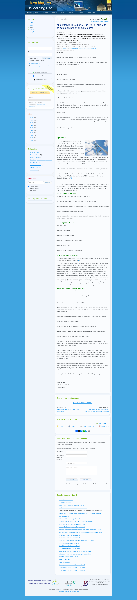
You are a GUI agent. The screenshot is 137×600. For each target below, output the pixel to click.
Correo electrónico (32, 46)
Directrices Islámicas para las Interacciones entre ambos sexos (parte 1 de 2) (80, 529)
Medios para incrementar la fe (87, 48)
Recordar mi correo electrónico (36, 60)
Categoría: (59, 48)
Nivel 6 (59, 19)
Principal (29, 12)
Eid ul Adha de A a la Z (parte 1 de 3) (69, 543)
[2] (78, 260)
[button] (29, 117)
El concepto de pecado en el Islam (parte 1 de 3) (72, 565)
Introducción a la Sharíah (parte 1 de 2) (69, 535)
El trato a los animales (65, 502)
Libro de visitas (91, 12)
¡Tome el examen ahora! (82, 403)
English (31, 23)
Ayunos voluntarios (64, 516)
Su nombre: (60, 451)
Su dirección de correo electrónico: (60, 457)
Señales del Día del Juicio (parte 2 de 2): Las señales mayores (76, 521)
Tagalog (31, 25)
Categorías (71, 12)
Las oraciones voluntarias (66, 500)
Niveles (63, 12)
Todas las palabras (33, 186)
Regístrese (54, 12)
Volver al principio (102, 423)
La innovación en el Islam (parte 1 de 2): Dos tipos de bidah (75, 551)
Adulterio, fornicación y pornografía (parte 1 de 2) (72, 524)
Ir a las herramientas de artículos (99, 21)
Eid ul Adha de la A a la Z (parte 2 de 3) (69, 546)
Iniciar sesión (46, 58)
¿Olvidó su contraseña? (34, 63)
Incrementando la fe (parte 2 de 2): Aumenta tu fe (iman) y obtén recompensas (96, 410)
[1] (71, 178)
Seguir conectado (33, 58)
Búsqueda (81, 12)
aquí (67, 486)
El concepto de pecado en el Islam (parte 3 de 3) (72, 570)
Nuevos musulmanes (41, 6)
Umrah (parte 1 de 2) (64, 559)
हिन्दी (30, 34)
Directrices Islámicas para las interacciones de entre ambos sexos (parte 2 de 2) (80, 532)
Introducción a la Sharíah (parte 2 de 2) (69, 537)
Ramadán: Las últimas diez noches (68, 556)
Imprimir (71, 426)
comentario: (60, 467)
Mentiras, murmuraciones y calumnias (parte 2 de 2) (73, 508)
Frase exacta (32, 190)
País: (58, 463)
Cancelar (85, 479)
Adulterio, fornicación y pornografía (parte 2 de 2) (72, 527)
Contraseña (31, 52)
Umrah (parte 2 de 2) (64, 562)
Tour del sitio (45, 12)
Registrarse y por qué (43, 65)
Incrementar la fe (73, 48)
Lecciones (65, 48)
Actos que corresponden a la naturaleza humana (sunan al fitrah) (76, 540)
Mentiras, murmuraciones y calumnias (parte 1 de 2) (73, 505)
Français (32, 29)
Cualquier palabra (33, 188)
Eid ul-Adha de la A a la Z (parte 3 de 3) (69, 548)
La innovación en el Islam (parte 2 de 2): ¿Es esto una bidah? (75, 554)
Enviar (72, 479)
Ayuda (36, 12)
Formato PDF (103, 426)
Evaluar (60, 426)
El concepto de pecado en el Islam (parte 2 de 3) (72, 567)
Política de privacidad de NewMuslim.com (69, 591)
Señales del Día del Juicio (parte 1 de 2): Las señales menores (76, 519)
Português (32, 31)
